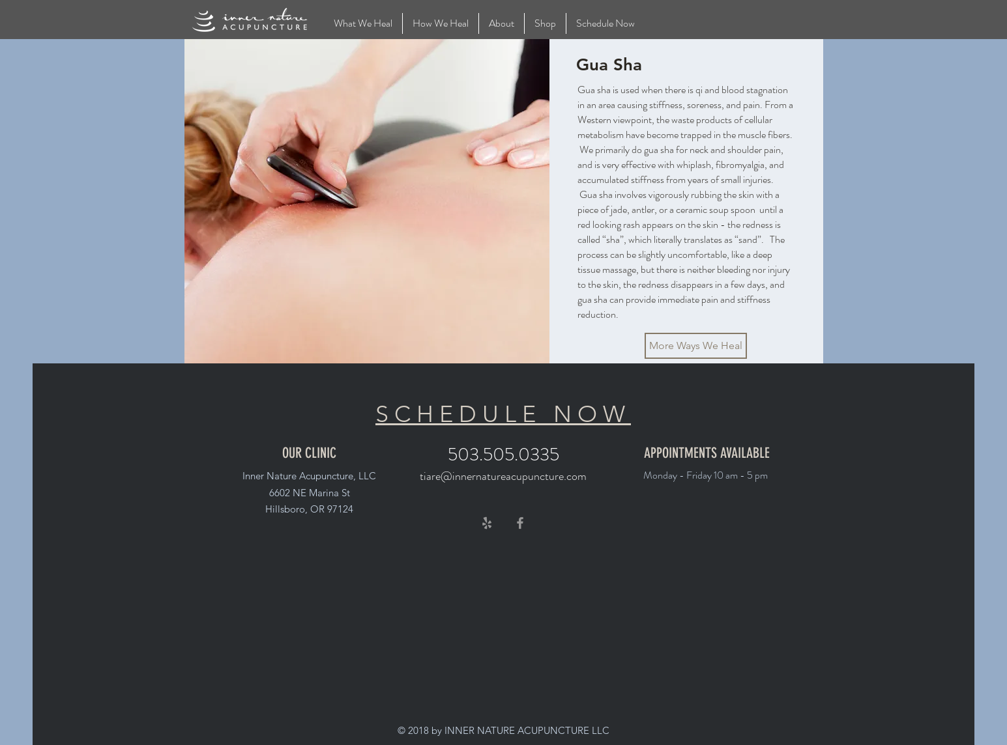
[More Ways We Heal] (696, 346)
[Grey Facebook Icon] (520, 523)
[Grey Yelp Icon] (487, 523)
